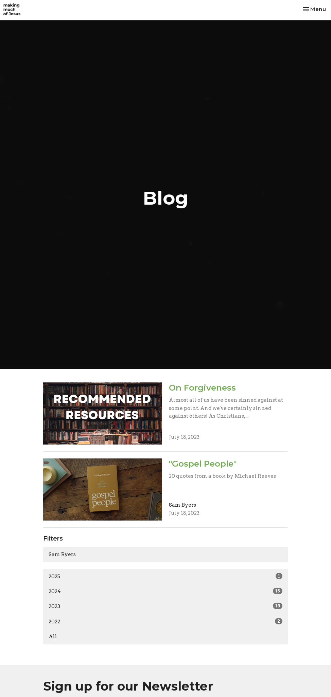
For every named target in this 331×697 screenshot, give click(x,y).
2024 (165, 591)
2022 (165, 621)
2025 (165, 576)
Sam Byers (62, 554)
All (53, 637)
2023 (165, 606)
